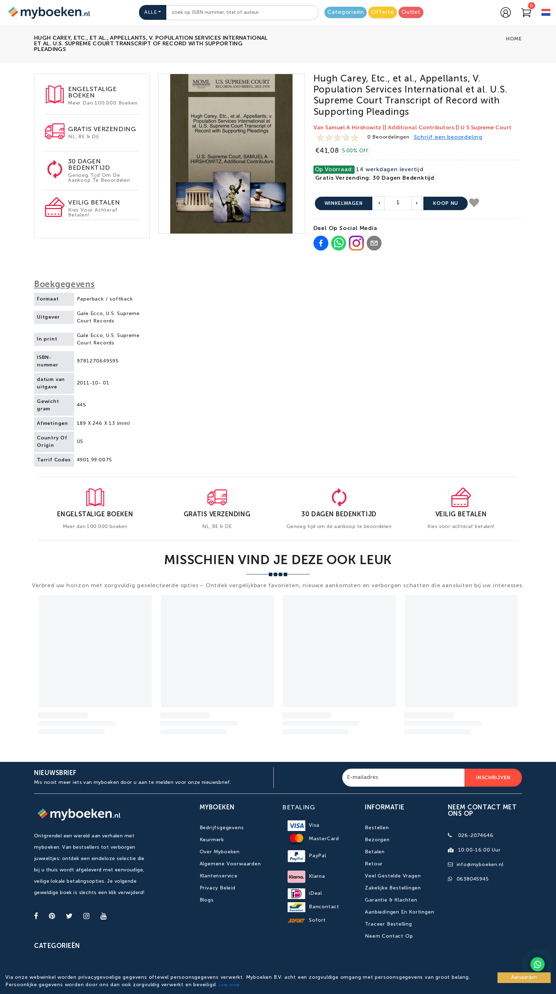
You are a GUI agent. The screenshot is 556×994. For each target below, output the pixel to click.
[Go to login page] (505, 12)
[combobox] (242, 12)
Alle (150, 12)
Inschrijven (493, 777)
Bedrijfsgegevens (222, 827)
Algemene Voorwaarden (230, 863)
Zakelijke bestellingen (393, 888)
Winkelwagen (343, 203)
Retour (374, 863)
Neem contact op (389, 936)
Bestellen (377, 827)
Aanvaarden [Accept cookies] (524, 977)
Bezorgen (377, 839)
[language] (545, 13)
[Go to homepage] (48, 12)
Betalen (375, 851)
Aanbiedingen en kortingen (399, 912)
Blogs (207, 900)
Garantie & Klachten (391, 900)
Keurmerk (212, 839)
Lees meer (229, 985)
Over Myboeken (220, 851)
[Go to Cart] (526, 12)
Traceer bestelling (388, 924)
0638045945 (473, 879)
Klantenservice (219, 876)
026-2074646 (476, 835)
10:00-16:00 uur (479, 850)
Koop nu (445, 203)
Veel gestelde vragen (393, 876)
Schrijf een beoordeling (448, 137)
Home (514, 38)
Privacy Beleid (217, 888)
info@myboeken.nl (480, 864)
